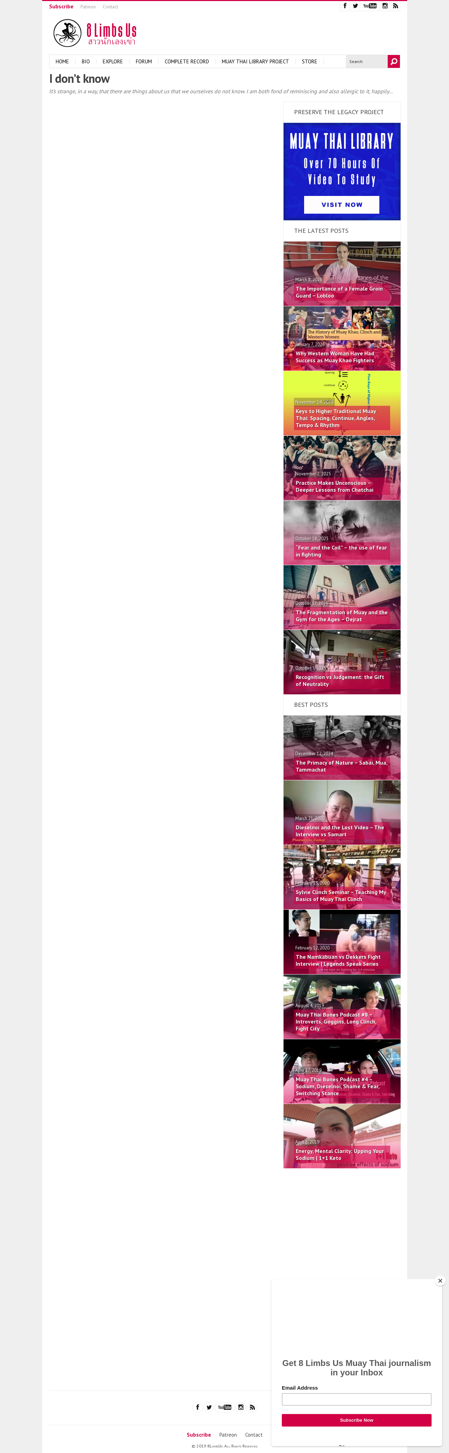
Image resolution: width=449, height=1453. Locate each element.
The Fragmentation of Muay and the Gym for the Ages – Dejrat (342, 616)
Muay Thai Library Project (255, 61)
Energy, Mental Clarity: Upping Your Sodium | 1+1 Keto (340, 1154)
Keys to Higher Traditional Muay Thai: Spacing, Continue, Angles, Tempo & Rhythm (336, 418)
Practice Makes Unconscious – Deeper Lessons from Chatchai (334, 486)
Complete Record (187, 61)
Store (309, 61)
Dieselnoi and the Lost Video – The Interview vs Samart (340, 831)
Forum (144, 61)
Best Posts (311, 705)
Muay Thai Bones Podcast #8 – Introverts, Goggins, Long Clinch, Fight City (336, 1021)
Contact (110, 7)
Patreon (88, 7)
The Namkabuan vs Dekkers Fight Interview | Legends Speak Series (338, 960)
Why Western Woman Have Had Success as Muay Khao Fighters (335, 357)
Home (62, 61)
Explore (113, 61)
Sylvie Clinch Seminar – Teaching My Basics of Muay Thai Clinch (341, 895)
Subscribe (61, 6)
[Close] (440, 1281)
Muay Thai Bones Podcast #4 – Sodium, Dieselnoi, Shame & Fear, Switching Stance (337, 1086)
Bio (86, 61)
